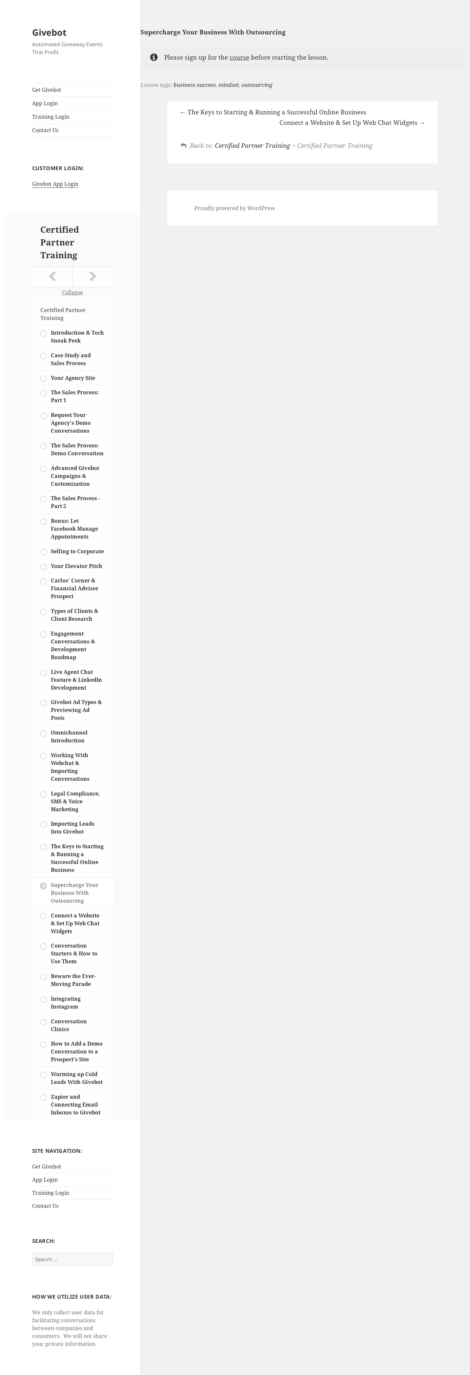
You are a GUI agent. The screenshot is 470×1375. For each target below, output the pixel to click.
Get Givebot (46, 89)
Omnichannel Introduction (69, 736)
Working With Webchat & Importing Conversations (70, 767)
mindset (228, 84)
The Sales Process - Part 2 (75, 502)
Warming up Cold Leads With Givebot (77, 1078)
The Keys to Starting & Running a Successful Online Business (77, 858)
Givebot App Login (55, 183)
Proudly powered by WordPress (234, 208)
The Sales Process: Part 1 (75, 396)
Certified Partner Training (59, 242)
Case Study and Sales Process (71, 359)
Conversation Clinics (69, 1025)
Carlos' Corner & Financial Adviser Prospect (74, 588)
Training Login (50, 116)
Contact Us (45, 130)
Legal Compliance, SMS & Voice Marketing (75, 801)
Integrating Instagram (66, 1002)
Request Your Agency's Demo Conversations (71, 422)
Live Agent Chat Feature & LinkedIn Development (76, 679)
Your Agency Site (73, 378)
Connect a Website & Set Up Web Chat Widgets (75, 923)
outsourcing (256, 84)
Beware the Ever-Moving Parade (73, 980)
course (239, 57)
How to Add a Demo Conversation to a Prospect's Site (77, 1051)
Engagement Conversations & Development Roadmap (73, 645)
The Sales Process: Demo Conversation (77, 449)
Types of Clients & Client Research (74, 614)
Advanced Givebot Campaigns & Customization (75, 475)
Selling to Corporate (77, 551)
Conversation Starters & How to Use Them (74, 953)
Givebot (49, 32)
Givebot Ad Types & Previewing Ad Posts (76, 709)
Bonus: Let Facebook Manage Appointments (74, 528)
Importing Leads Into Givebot (72, 827)
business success (195, 84)
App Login (45, 103)
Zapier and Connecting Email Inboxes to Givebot (75, 1104)
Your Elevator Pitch (76, 566)
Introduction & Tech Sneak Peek (77, 336)
